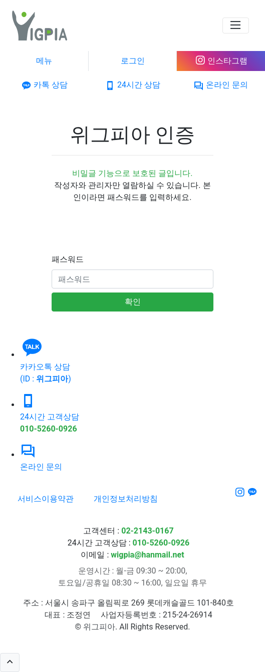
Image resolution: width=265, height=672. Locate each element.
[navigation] (235, 25)
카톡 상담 (44, 85)
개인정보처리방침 (126, 499)
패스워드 (68, 259)
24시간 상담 (132, 85)
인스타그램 (221, 61)
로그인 (133, 61)
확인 (133, 301)
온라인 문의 (220, 85)
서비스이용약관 (46, 499)
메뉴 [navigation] (44, 61)
